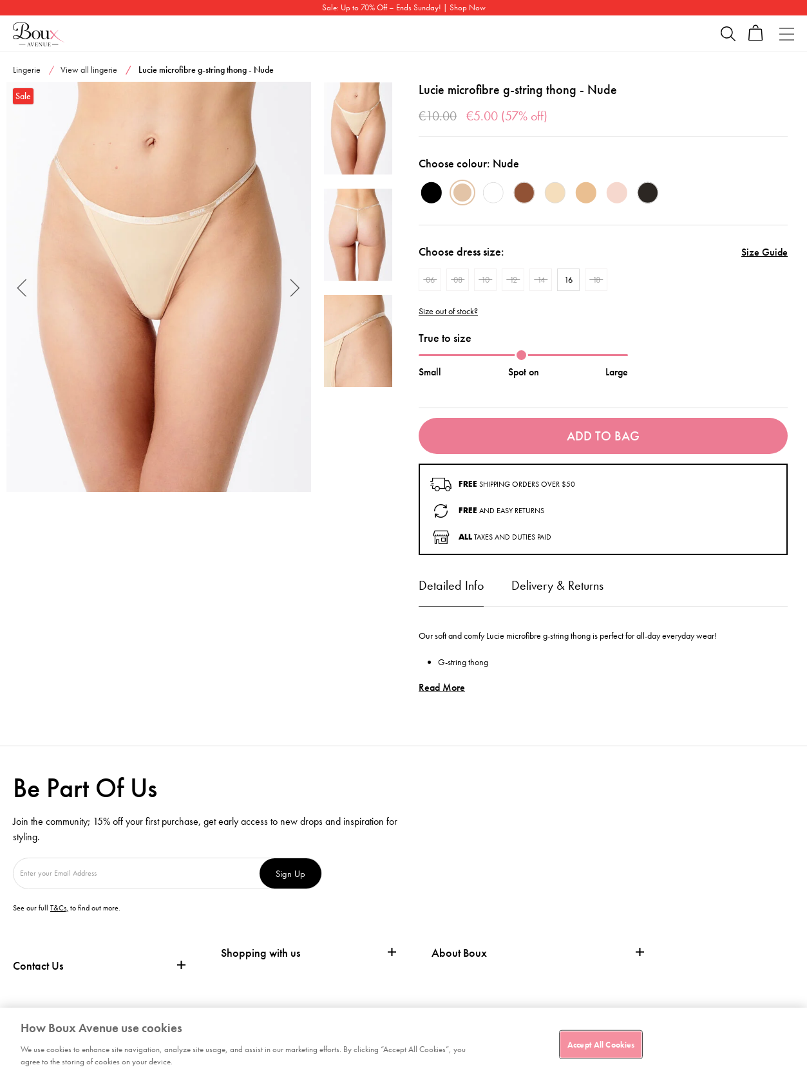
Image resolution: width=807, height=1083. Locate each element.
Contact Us (38, 965)
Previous (22, 287)
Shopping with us (260, 952)
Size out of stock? (448, 311)
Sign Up (290, 873)
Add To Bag (603, 436)
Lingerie (27, 69)
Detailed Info (451, 585)
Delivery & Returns (557, 585)
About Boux (459, 953)
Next (295, 287)
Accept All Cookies (600, 1044)
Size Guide (764, 252)
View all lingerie (89, 69)
